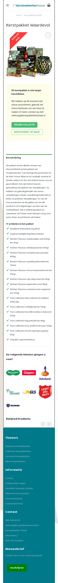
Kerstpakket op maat (27, 132)
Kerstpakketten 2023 (33, 15)
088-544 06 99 (12, 520)
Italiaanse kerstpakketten (17, 446)
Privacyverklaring (13, 498)
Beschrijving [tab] (13, 158)
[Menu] (8, 5)
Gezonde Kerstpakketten (17, 456)
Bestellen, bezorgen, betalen (19, 488)
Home (18, 15)
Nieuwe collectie (24, 124)
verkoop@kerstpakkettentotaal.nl (28, 115)
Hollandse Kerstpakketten (18, 451)
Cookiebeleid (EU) (14, 504)
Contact (9, 478)
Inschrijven (17, 568)
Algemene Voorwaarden (17, 493)
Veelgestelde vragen (15, 483)
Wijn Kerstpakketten (15, 461)
